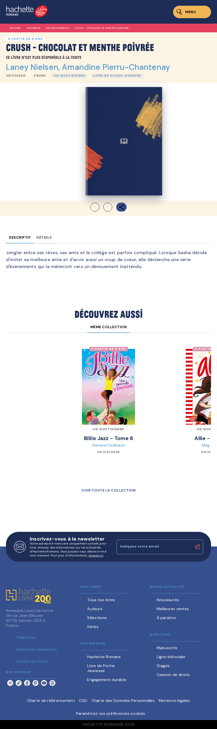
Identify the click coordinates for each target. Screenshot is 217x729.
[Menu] (192, 12)
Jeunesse (33, 28)
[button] (40, 76)
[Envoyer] (197, 547)
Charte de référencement (51, 700)
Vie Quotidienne (58, 28)
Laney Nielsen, (34, 67)
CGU (83, 700)
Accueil (15, 28)
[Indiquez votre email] (153, 547)
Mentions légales (174, 700)
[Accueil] (27, 12)
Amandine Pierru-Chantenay (116, 67)
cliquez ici (95, 555)
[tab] (20, 237)
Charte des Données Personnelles (123, 700)
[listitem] (10, 683)
